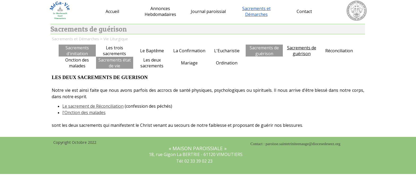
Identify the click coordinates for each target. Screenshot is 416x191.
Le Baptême (152, 51)
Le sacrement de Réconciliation (93, 106)
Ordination (226, 63)
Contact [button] (304, 11)
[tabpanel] (208, 104)
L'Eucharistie (227, 51)
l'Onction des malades (84, 112)
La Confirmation (189, 51)
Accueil (112, 11)
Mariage (189, 63)
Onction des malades (77, 63)
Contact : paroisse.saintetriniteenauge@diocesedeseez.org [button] (295, 144)
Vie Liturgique (115, 38)
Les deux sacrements (151, 63)
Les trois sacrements (114, 51)
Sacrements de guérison (301, 51)
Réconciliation (339, 51)
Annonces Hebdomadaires (160, 11)
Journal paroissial (208, 11)
